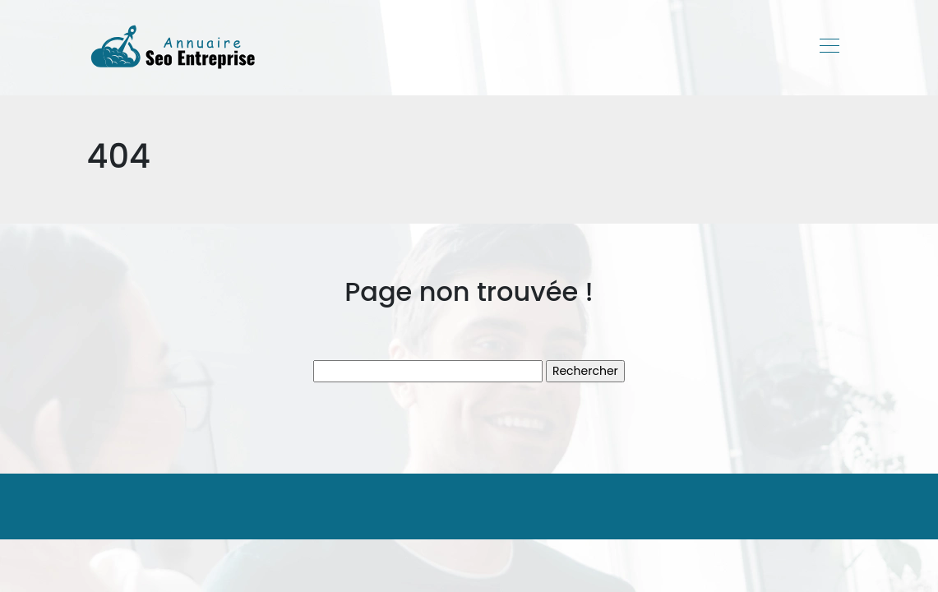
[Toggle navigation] (829, 47)
